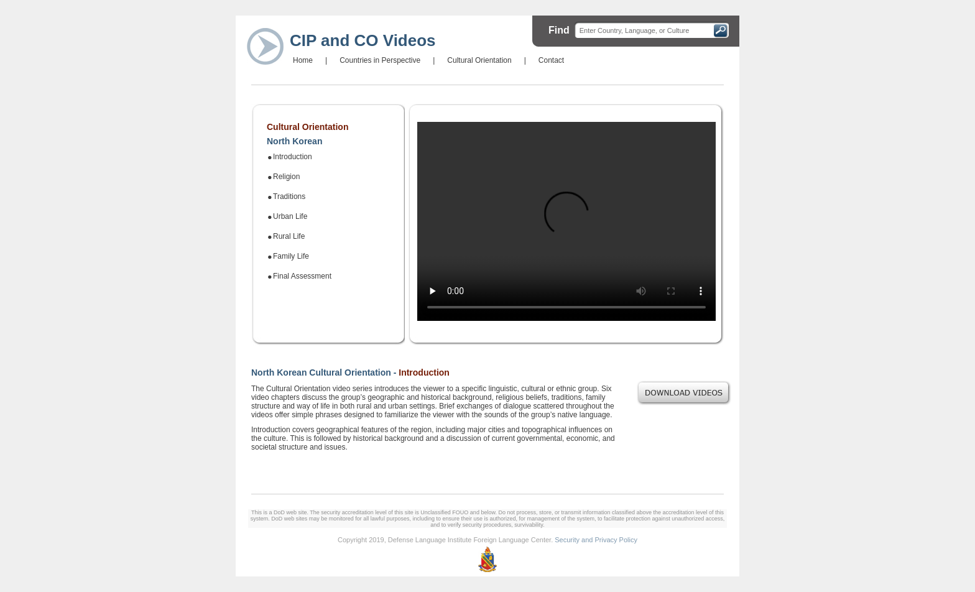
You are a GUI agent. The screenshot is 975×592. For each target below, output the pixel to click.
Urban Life (290, 216)
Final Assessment (302, 276)
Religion (286, 176)
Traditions (289, 196)
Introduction (292, 156)
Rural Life (289, 236)
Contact (551, 60)
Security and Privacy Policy (596, 539)
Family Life (291, 256)
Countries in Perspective (380, 60)
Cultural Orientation (479, 60)
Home (303, 60)
